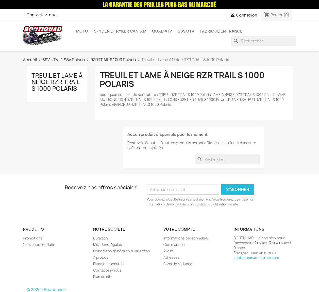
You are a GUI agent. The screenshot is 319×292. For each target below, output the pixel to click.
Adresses (171, 257)
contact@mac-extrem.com (256, 257)
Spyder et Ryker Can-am (120, 31)
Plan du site (103, 276)
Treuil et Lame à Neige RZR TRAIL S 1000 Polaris (57, 82)
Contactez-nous (43, 15)
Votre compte (179, 229)
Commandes (174, 244)
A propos (100, 257)
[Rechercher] (263, 41)
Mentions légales (107, 244)
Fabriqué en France (221, 31)
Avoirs (168, 251)
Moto (82, 31)
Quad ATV (162, 31)
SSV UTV (186, 31)
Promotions (33, 238)
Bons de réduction (179, 263)
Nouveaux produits (39, 244)
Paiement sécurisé (109, 263)
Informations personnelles (185, 238)
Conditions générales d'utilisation (121, 251)
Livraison (100, 238)
